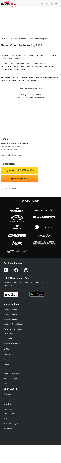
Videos (6, 364)
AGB (6, 419)
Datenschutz (9, 414)
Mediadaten (9, 428)
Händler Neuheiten (18, 39)
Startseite (4, 39)
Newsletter (8, 404)
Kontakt (7, 399)
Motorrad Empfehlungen (14, 324)
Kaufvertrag (9, 334)
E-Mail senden (19, 179)
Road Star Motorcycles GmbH (15, 143)
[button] (52, 4)
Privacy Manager (11, 423)
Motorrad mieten (11, 319)
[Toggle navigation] (57, 3)
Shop (6, 359)
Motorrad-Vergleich (12, 343)
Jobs (6, 369)
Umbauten (8, 339)
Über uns (7, 394)
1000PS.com (9, 354)
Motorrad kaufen (11, 310)
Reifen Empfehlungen (13, 329)
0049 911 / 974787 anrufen (20, 170)
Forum (6, 383)
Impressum (8, 409)
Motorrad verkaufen (12, 314)
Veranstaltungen (10, 379)
